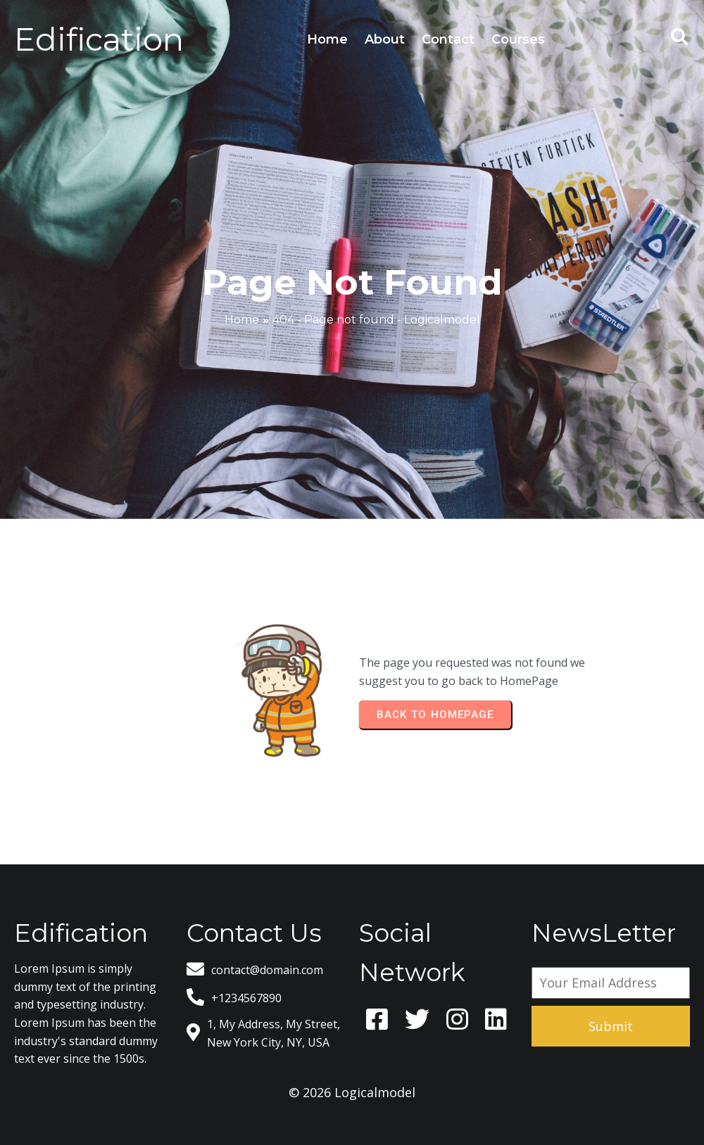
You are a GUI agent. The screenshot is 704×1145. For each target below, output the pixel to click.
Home (242, 319)
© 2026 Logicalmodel (352, 1092)
